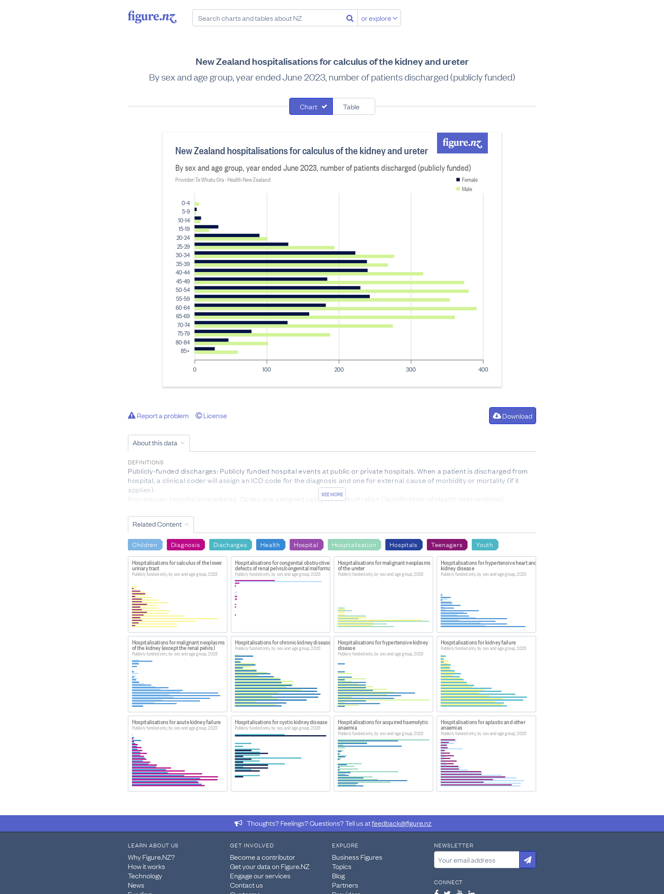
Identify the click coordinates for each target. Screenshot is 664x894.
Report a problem (158, 415)
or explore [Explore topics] (379, 17)
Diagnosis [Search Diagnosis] (185, 544)
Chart (308, 106)
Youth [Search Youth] (484, 544)
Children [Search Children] (145, 544)
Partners (345, 884)
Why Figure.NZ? (151, 856)
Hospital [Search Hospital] (306, 544)
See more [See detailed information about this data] (332, 494)
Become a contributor (262, 856)
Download (512, 415)
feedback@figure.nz (402, 822)
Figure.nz (152, 17)
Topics (341, 866)
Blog (338, 875)
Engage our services (260, 875)
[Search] (350, 17)
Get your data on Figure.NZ (270, 866)
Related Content (157, 523)
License (211, 415)
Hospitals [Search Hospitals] (403, 544)
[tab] (311, 106)
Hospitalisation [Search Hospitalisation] (354, 544)
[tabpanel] (332, 260)
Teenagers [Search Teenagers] (446, 544)
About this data (155, 442)
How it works (146, 866)
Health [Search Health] (270, 544)
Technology (145, 875)
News (136, 884)
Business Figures (357, 856)
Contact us (246, 884)
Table (351, 106)
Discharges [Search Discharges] (230, 544)
